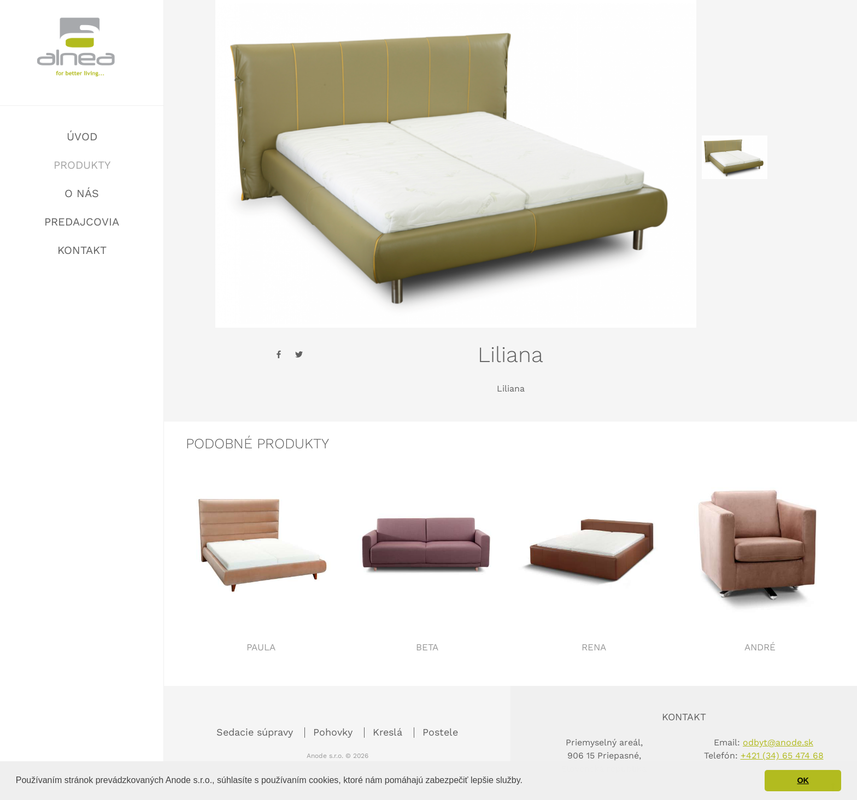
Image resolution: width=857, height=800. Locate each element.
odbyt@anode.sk (778, 742)
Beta (427, 647)
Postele (440, 732)
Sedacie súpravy (256, 732)
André (760, 647)
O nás (81, 193)
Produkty (82, 164)
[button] (526, 781)
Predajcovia (81, 221)
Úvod (82, 136)
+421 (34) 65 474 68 (782, 755)
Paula (260, 647)
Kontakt (82, 250)
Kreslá (389, 732)
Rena (594, 647)
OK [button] (803, 780)
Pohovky (334, 732)
